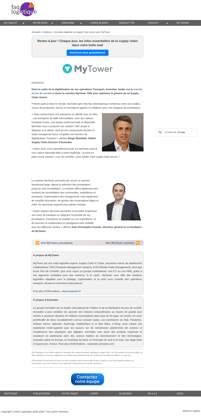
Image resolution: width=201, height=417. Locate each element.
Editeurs (47, 32)
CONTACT (153, 23)
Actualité (36, 32)
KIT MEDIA (183, 23)
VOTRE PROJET (70, 393)
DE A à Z (152, 393)
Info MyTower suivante (120, 243)
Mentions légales (191, 411)
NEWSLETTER (126, 23)
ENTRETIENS (40, 23)
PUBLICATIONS (41, 393)
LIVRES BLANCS (99, 23)
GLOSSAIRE (125, 393)
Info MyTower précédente (57, 243)
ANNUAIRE (68, 23)
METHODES (10, 393)
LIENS (180, 393)
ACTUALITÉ (10, 23)
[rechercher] (175, 132)
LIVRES (94, 393)
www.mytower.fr (71, 291)
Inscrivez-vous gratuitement (87, 52)
